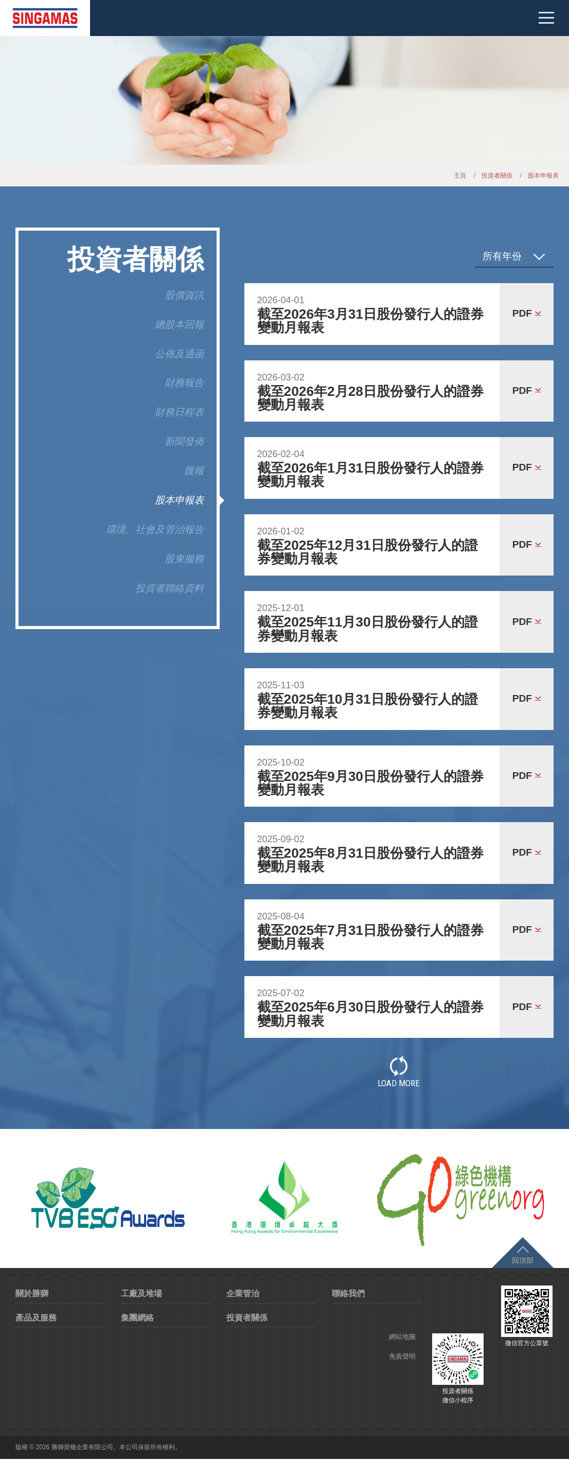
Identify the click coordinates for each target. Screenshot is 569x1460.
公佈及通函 (179, 354)
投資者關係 (247, 1318)
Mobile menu (546, 18)
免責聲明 (402, 1357)
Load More (399, 1071)
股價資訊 (184, 295)
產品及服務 (36, 1318)
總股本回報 (179, 324)
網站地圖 (402, 1338)
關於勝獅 (31, 1294)
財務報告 (184, 382)
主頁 (460, 175)
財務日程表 (179, 412)
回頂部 (523, 1261)
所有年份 (502, 256)
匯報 (194, 470)
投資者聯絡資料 (169, 588)
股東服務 (184, 558)
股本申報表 (179, 500)
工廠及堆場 (141, 1294)
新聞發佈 (184, 441)
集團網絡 (137, 1318)
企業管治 (242, 1294)
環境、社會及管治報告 (155, 529)
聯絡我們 (348, 1294)
